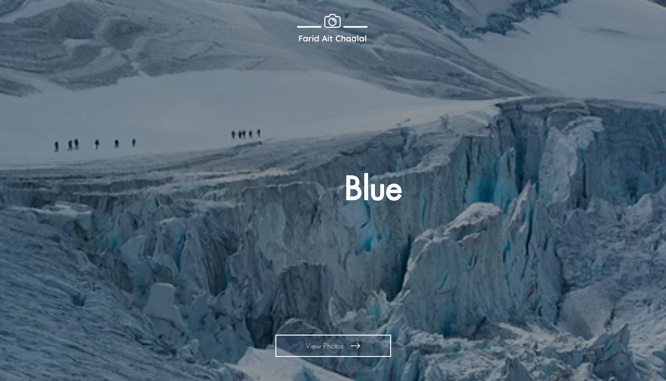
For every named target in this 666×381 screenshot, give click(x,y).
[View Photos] (333, 346)
